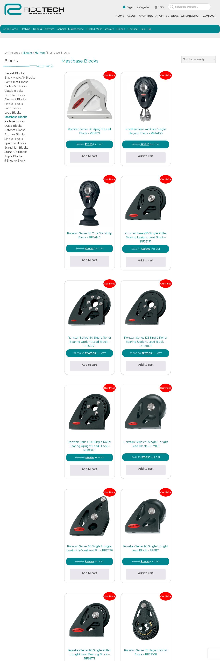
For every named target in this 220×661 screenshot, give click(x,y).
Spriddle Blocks (15, 143)
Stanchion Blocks (16, 147)
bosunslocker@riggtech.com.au (73, 585)
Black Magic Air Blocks (19, 77)
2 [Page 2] (138, 548)
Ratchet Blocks (14, 130)
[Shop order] (198, 59)
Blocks (27, 52)
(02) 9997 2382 (62, 589)
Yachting (146, 15)
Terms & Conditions (122, 607)
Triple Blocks (13, 156)
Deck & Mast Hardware (100, 29)
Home (119, 15)
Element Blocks (15, 99)
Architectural (166, 15)
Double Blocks (14, 95)
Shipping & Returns (122, 604)
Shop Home (10, 29)
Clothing (25, 29)
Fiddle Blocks (13, 104)
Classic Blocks (13, 90)
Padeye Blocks (14, 121)
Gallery (114, 596)
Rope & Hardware (43, 29)
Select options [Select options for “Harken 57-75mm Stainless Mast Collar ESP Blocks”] (86, 519)
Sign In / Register (136, 7)
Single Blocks (13, 139)
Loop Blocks (12, 112)
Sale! (143, 29)
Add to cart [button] (86, 143)
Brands (121, 29)
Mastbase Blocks (15, 117)
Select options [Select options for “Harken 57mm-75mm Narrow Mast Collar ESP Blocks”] (124, 519)
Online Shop (190, 15)
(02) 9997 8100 (62, 621)
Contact (209, 15)
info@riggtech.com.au (67, 617)
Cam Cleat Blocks (16, 82)
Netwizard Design (207, 655)
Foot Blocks (12, 108)
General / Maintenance (70, 29)
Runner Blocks (14, 134)
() (159, 7)
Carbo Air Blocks (15, 86)
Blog (141, 600)
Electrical (132, 29)
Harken (40, 52)
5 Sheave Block (14, 160)
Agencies (144, 596)
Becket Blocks (14, 73)
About (132, 15)
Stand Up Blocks (15, 152)
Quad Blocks (13, 125)
